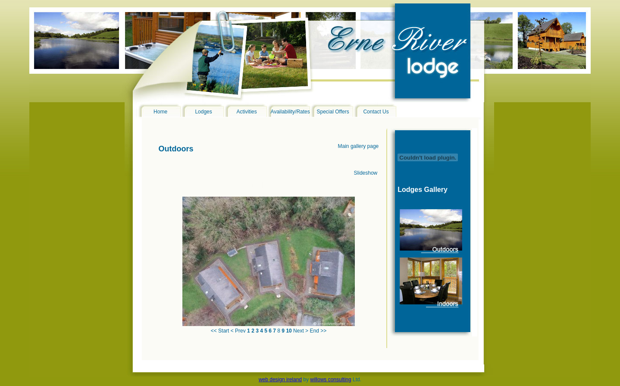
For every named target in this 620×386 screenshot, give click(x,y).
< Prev (238, 331)
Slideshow (366, 173)
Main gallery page (358, 146)
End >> (318, 331)
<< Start (220, 331)
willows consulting (330, 380)
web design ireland (280, 380)
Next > (300, 331)
